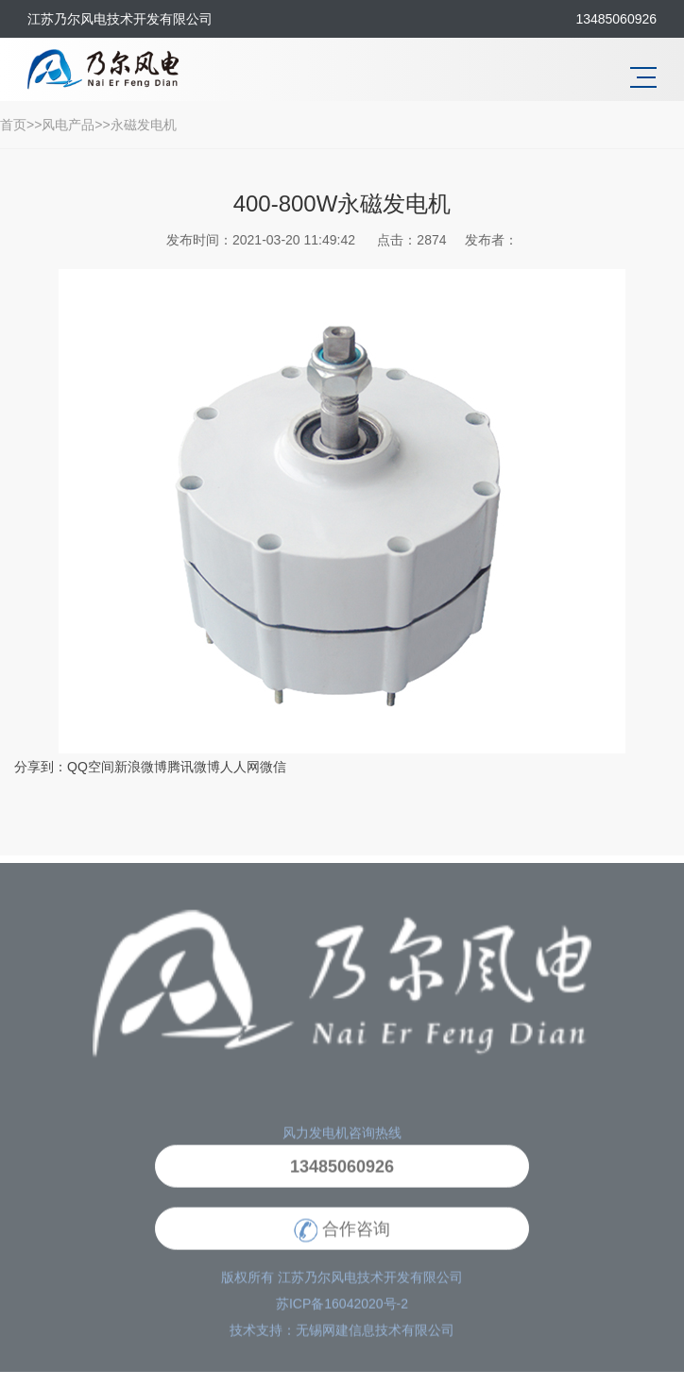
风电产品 (68, 124)
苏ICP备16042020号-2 (342, 1312)
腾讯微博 (193, 766)
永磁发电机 (144, 124)
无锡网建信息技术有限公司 (375, 1338)
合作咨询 (342, 1238)
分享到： (40, 766)
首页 (13, 124)
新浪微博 (140, 766)
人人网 (240, 766)
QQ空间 (90, 766)
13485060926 (342, 1175)
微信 (273, 766)
